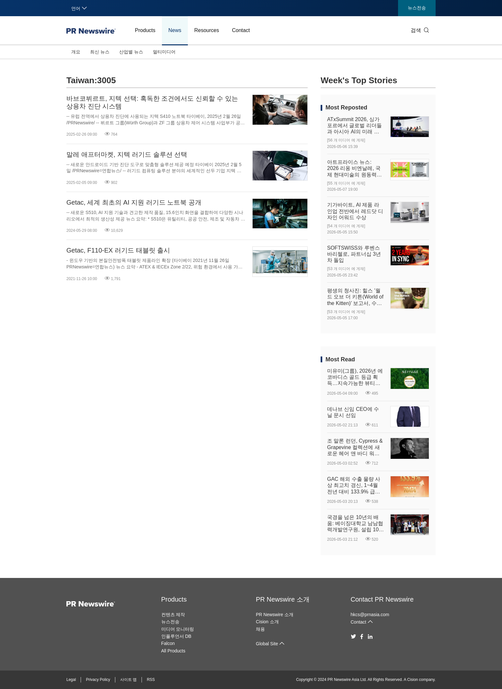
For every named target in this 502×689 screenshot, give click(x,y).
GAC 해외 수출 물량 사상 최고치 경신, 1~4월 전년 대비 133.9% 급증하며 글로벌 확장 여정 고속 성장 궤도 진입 (353, 485)
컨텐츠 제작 (173, 614)
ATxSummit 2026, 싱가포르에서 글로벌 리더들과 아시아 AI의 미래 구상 (354, 126)
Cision (412, 679)
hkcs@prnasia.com (370, 614)
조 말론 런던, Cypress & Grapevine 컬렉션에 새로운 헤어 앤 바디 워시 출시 (355, 447)
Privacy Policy (98, 679)
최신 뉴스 (99, 51)
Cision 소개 (267, 621)
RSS (151, 679)
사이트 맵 (128, 679)
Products (145, 30)
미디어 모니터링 (177, 629)
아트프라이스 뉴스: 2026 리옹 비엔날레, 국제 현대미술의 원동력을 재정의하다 (354, 168)
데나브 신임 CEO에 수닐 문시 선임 (353, 412)
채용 (260, 629)
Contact (241, 30)
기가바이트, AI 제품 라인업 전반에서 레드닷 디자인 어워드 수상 (355, 211)
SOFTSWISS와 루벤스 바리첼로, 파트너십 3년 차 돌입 (354, 254)
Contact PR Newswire (382, 599)
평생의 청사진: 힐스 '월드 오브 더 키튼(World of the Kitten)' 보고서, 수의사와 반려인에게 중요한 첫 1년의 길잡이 (355, 297)
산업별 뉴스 (131, 51)
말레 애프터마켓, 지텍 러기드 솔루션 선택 (126, 154)
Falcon (168, 643)
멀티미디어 (164, 51)
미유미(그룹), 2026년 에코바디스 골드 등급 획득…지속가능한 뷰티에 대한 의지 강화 (355, 377)
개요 (75, 51)
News (174, 30)
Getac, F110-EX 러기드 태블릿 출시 (118, 250)
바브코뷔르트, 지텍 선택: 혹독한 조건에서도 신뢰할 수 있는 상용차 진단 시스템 (152, 102)
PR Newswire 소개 (283, 599)
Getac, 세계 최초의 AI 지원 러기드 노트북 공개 (133, 202)
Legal (71, 679)
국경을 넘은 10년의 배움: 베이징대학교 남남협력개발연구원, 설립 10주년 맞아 (355, 523)
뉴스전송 (417, 7)
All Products (173, 650)
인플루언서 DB (176, 636)
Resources (206, 30)
